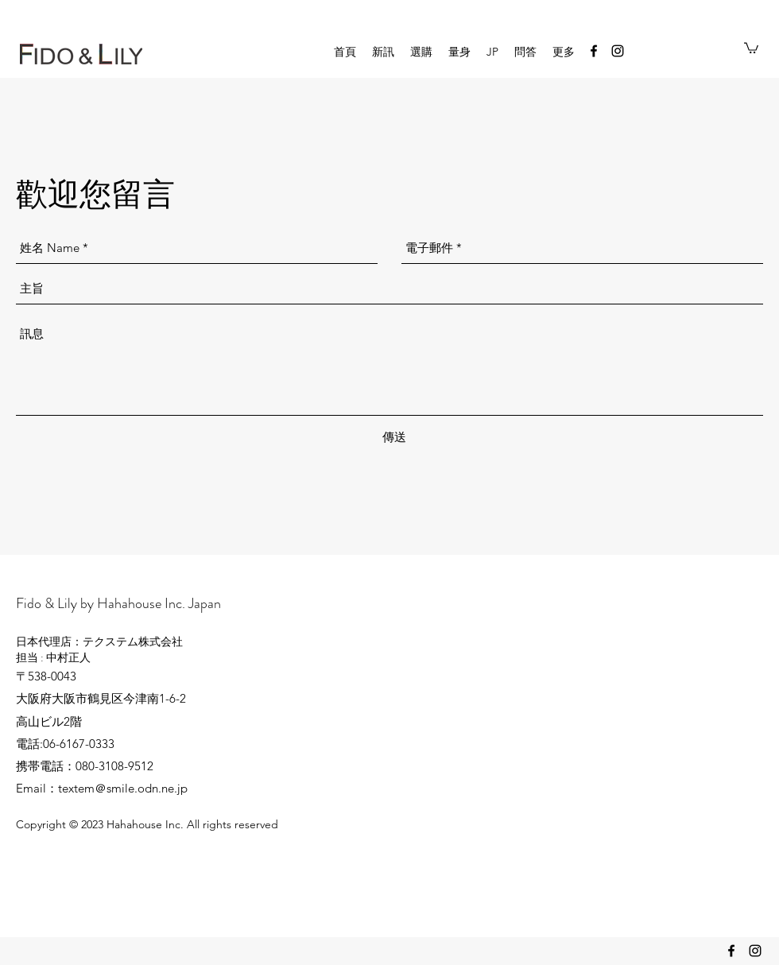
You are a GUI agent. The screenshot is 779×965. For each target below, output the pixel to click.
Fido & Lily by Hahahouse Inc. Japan (118, 603)
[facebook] (594, 51)
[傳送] (394, 437)
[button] (751, 47)
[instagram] (618, 51)
